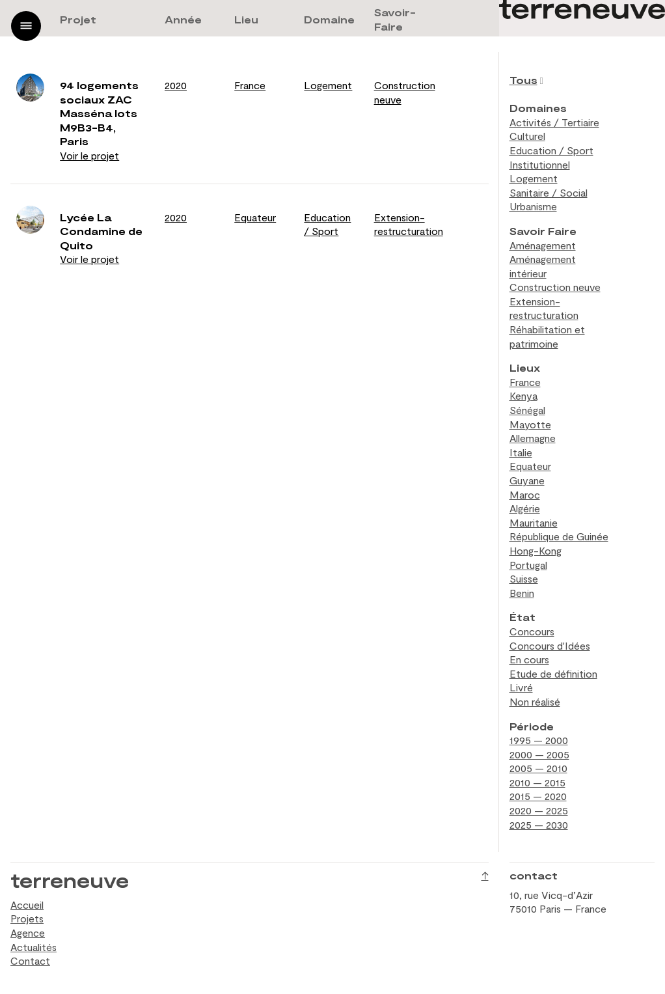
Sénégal (527, 410)
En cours (529, 659)
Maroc (524, 494)
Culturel (527, 136)
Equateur (255, 217)
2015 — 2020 (538, 796)
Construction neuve (555, 287)
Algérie (524, 508)
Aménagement (542, 245)
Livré (521, 687)
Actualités (33, 947)
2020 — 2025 (538, 810)
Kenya (523, 395)
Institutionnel (539, 164)
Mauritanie (533, 522)
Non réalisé (534, 701)
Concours (531, 631)
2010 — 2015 (537, 782)
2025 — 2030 (538, 824)
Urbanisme (533, 206)
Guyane (527, 480)
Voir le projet (89, 155)
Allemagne (532, 438)
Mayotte (530, 424)
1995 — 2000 (538, 740)
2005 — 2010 (538, 768)
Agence (27, 932)
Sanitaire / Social (548, 192)
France (249, 85)
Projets (27, 918)
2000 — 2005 (539, 754)
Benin (521, 593)
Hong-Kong (535, 550)
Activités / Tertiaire (554, 122)
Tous (523, 80)
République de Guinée (558, 536)
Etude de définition (553, 673)
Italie (520, 452)
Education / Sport (551, 150)
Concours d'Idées (549, 645)
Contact (30, 960)
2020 (176, 85)
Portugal (528, 565)
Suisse (523, 578)
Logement (328, 85)
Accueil (27, 904)
